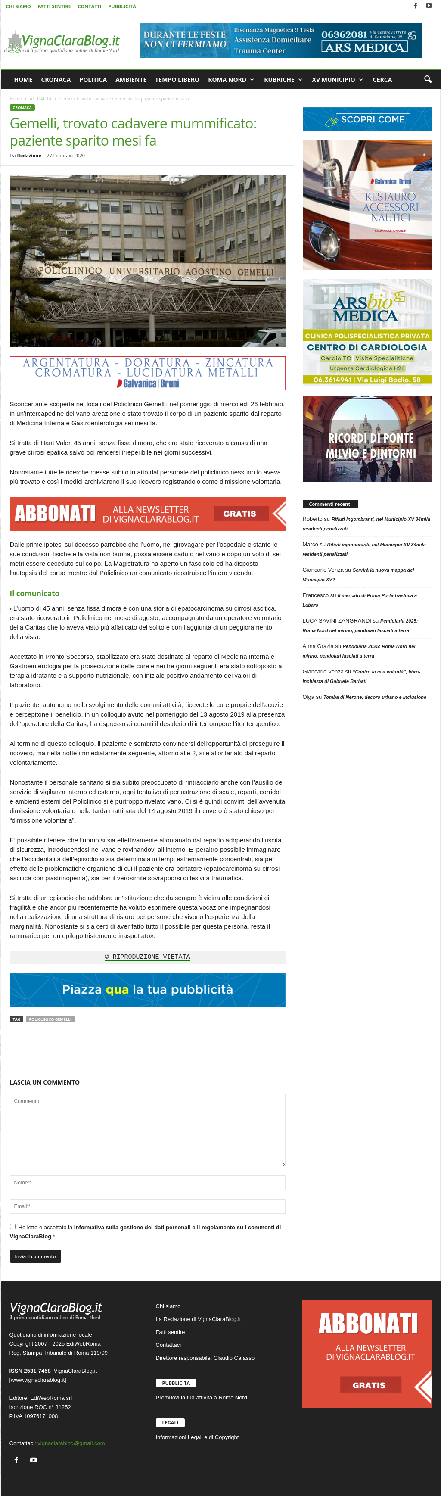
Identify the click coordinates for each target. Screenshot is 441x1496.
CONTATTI (90, 6)
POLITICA (93, 79)
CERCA (382, 79)
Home (16, 99)
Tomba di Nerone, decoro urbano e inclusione (374, 697)
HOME (23, 79)
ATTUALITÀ (41, 99)
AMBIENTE (130, 79)
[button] (427, 79)
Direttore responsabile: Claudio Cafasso (205, 1358)
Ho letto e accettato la (145, 1232)
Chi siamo (168, 1306)
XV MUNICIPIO (337, 79)
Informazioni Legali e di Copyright (197, 1437)
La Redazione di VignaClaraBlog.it (198, 1319)
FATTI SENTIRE (54, 6)
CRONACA (56, 79)
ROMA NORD (231, 79)
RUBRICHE (283, 79)
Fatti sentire (170, 1332)
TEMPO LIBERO (177, 79)
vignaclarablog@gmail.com (71, 1443)
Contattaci (168, 1345)
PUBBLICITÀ (122, 6)
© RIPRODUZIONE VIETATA (147, 957)
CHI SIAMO (18, 6)
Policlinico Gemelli (50, 1019)
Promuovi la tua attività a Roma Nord (201, 1397)
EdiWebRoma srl (51, 1398)
